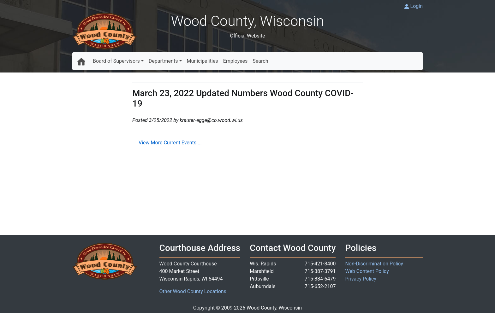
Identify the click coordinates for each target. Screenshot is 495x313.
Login (416, 6)
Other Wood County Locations (192, 291)
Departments (163, 61)
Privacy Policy (360, 279)
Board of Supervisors (116, 61)
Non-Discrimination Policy (374, 264)
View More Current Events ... (170, 143)
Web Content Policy (367, 271)
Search (260, 61)
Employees (235, 61)
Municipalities (202, 61)
